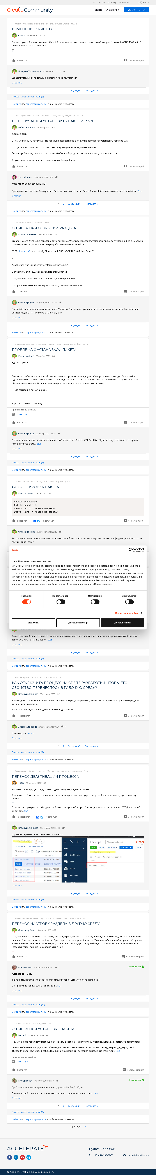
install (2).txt (23, 1061)
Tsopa (21, 782)
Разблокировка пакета (38, 486)
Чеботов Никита (26, 127)
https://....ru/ (24, 251)
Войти (146, 2)
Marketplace (125, 2)
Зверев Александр (27, 726)
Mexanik (22, 1034)
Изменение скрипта (34, 29)
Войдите (17, 103)
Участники (112, 9)
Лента (99, 9)
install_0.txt (23, 414)
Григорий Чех (25, 1080)
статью (31, 733)
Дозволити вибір (78, 622)
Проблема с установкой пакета (47, 349)
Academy (112, 2)
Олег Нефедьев (26, 302)
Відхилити (33, 622)
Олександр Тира (26, 531)
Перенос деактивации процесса (48, 776)
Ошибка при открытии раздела (47, 228)
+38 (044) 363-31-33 (103, 1155)
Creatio (101, 2)
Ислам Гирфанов (27, 234)
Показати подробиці (126, 613)
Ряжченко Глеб (26, 355)
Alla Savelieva (25, 967)
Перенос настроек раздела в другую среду (60, 923)
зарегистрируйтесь (37, 103)
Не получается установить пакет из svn (57, 121)
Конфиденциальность (42, 1171)
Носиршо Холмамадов (29, 71)
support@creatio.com (138, 1155)
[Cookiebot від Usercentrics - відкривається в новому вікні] (131, 550)
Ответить (17, 82)
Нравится (14, 60)
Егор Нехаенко (26, 492)
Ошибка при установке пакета (46, 1028)
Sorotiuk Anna (25, 177)
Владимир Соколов (28, 693)
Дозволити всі (123, 622)
